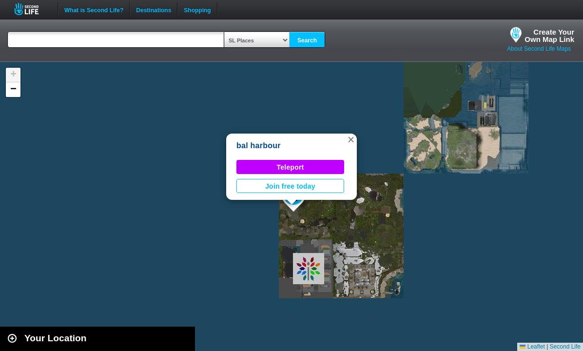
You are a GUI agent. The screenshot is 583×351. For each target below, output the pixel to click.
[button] (351, 139)
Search (307, 40)
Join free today (290, 186)
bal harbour (258, 145)
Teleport (290, 167)
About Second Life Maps (539, 48)
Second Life (32, 9)
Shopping (197, 9)
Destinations (153, 9)
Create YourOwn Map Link (549, 35)
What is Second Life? (93, 9)
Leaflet (532, 346)
